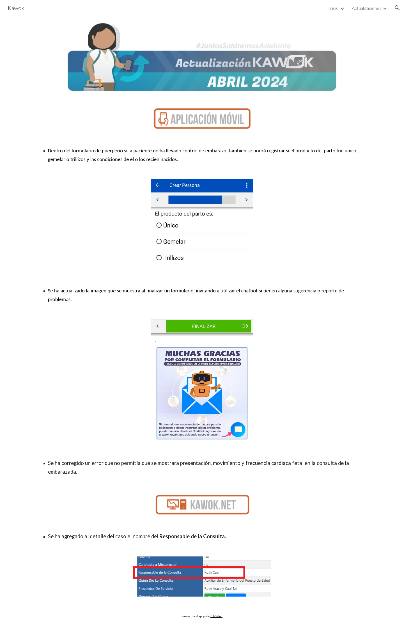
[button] (397, 8)
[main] (202, 155)
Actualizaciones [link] (366, 8)
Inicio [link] (334, 8)
